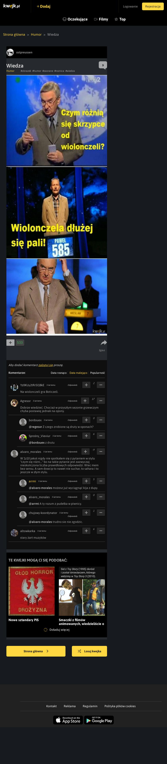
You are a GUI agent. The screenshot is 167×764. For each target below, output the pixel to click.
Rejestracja (153, 6)
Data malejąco (78, 372)
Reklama (70, 706)
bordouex (35, 420)
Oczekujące (78, 19)
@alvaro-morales (40, 488)
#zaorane (47, 70)
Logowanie (130, 6)
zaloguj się (45, 365)
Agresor (25, 401)
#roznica (59, 70)
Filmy (103, 19)
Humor (36, 34)
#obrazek (26, 70)
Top (122, 19)
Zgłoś (102, 350)
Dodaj (45, 6)
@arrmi (34, 503)
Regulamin (90, 706)
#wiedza (70, 70)
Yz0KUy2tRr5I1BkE (32, 385)
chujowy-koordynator (43, 513)
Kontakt (51, 706)
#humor (36, 70)
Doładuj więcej (57, 630)
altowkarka (27, 531)
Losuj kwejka (89, 651)
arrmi (32, 481)
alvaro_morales (30, 451)
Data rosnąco (59, 372)
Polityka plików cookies (120, 706)
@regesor (35, 426)
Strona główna (14, 34)
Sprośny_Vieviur (39, 436)
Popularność (97, 372)
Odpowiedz (72, 385)
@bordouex (37, 442)
